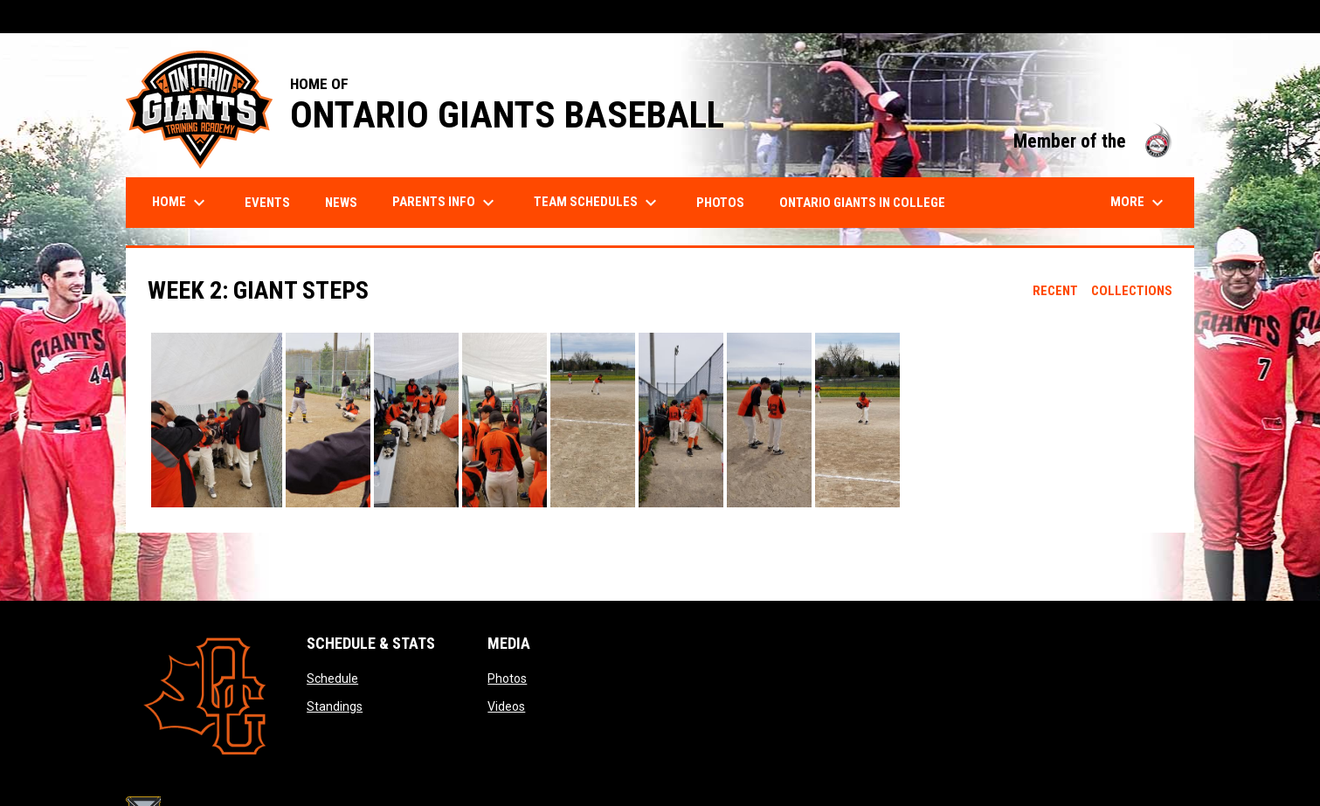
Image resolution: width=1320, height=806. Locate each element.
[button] (216, 420)
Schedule (332, 678)
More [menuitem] (1139, 202)
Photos (507, 678)
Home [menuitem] (181, 202)
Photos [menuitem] (720, 202)
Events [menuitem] (267, 202)
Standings (335, 706)
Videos (506, 706)
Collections (1131, 291)
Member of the (1095, 141)
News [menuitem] (341, 202)
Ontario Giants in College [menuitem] (862, 202)
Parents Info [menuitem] (445, 202)
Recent (1055, 291)
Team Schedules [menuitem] (597, 202)
